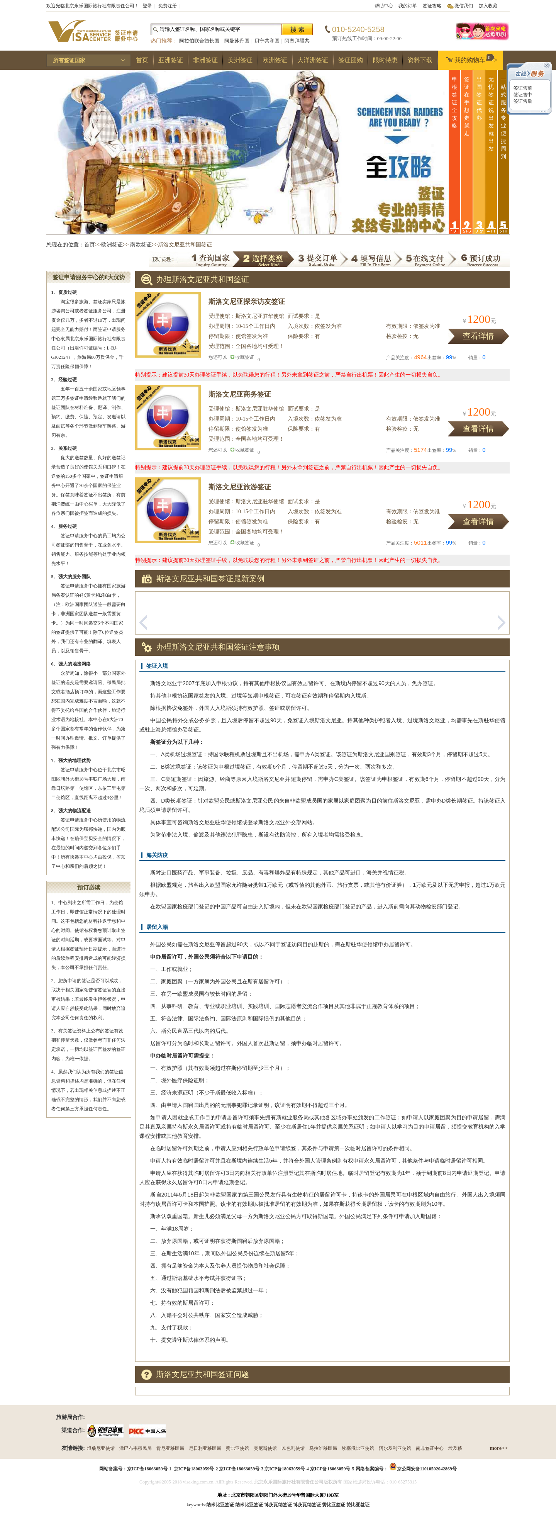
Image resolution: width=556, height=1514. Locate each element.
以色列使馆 (293, 1448)
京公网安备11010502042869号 (427, 1469)
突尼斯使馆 (265, 1448)
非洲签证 (205, 60)
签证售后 (522, 101)
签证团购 (350, 60)
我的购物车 (469, 59)
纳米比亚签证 (249, 1504)
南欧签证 (141, 245)
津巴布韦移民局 (135, 1448)
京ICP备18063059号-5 (332, 1469)
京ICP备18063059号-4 (286, 1469)
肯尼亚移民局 (170, 1448)
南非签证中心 (430, 1448)
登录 (147, 5)
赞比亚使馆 (237, 1448)
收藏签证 (245, 357)
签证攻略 (432, 5)
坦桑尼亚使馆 (101, 1448)
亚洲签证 (170, 60)
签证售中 (522, 94)
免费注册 (167, 5)
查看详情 (478, 336)
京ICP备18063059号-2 (196, 1469)
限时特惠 (385, 60)
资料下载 (420, 60)
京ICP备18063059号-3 (241, 1469)
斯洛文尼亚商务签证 (239, 394)
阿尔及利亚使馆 (395, 1448)
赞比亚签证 (358, 1504)
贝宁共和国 (267, 41)
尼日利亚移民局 (205, 1448)
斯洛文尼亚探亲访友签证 (246, 302)
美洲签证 (240, 60)
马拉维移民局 (323, 1448)
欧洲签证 (275, 60)
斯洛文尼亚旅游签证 (239, 487)
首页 (142, 60)
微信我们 (463, 5)
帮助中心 (384, 5)
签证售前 (522, 88)
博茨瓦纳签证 (307, 1504)
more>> (499, 1448)
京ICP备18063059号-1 (149, 1469)
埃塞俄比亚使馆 (358, 1448)
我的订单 (407, 5)
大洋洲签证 (312, 60)
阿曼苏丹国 (236, 41)
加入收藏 (488, 5)
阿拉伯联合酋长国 (199, 41)
